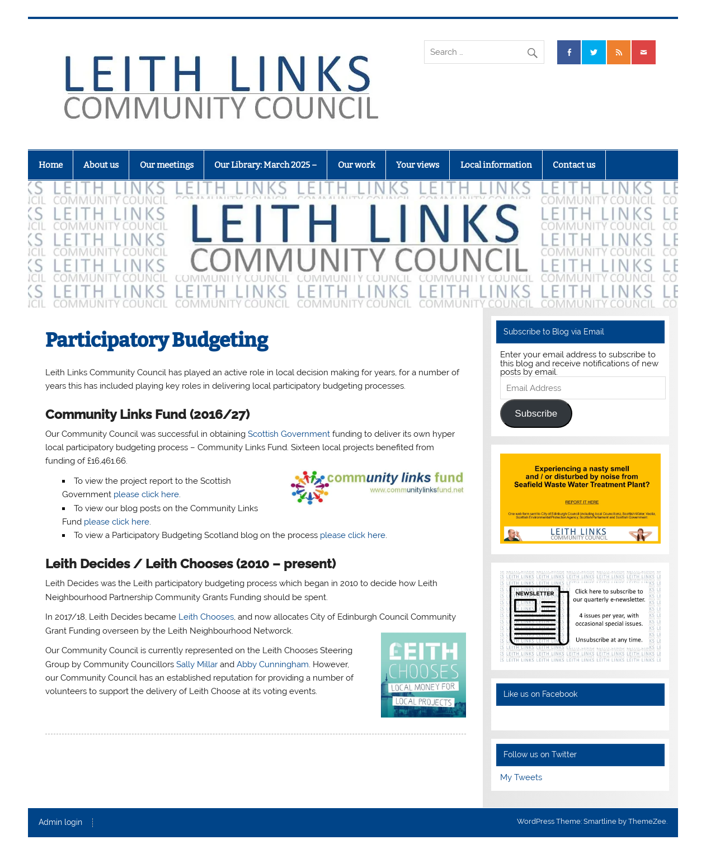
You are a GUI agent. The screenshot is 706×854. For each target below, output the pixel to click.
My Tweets (521, 777)
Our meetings (167, 165)
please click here (146, 494)
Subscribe (536, 413)
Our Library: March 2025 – (265, 165)
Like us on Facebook (540, 694)
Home (51, 165)
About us (101, 165)
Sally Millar (197, 664)
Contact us (574, 165)
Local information (496, 165)
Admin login (60, 823)
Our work (356, 165)
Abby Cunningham (273, 664)
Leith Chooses (206, 617)
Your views (417, 165)
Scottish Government (289, 434)
